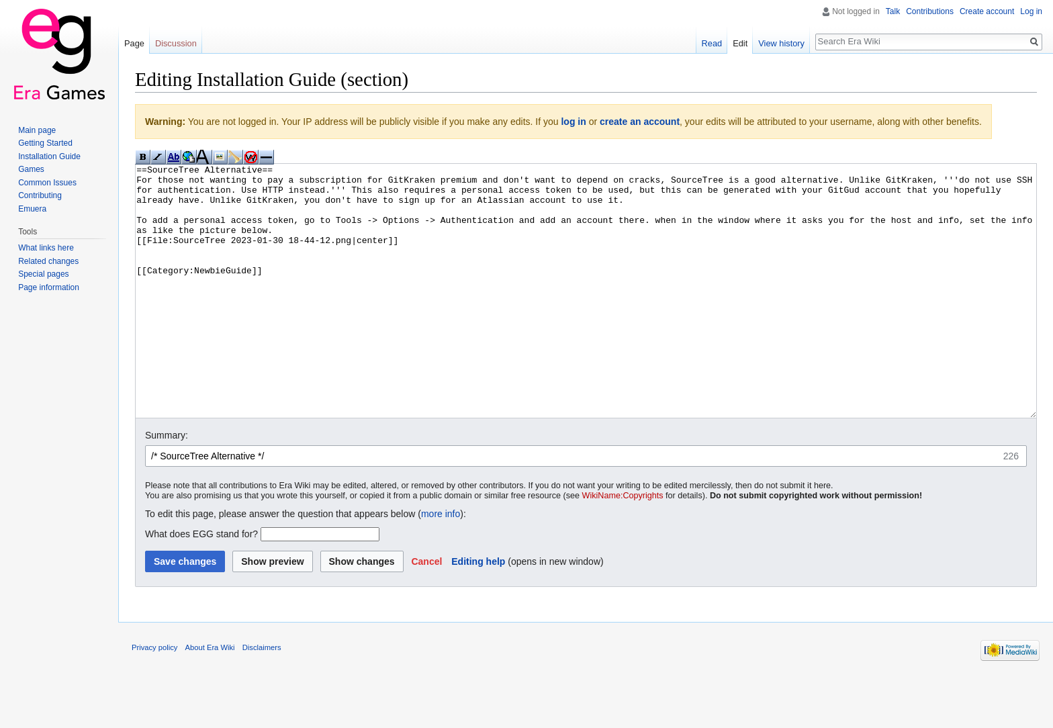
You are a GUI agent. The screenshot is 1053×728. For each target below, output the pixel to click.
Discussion (176, 43)
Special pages (43, 274)
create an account (640, 121)
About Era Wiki (210, 698)
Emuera (32, 209)
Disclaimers (261, 698)
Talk (893, 11)
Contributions (930, 11)
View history (781, 43)
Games (31, 169)
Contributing (40, 195)
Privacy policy (154, 698)
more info (440, 564)
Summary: (166, 485)
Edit (740, 43)
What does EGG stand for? (201, 584)
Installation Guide (49, 156)
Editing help (478, 611)
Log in (1031, 11)
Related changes (48, 261)
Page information (48, 287)
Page (134, 43)
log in (573, 121)
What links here (46, 248)
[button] (426, 612)
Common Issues (47, 182)
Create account (987, 11)
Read (712, 43)
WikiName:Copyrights (622, 546)
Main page (37, 130)
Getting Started (45, 143)
